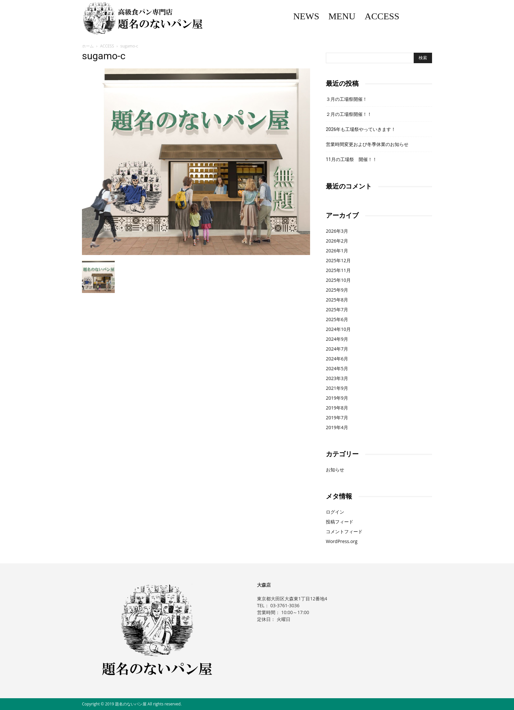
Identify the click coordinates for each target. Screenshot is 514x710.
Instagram (427, 16)
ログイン (335, 512)
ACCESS (382, 16)
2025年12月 (338, 260)
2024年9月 (337, 339)
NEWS (306, 16)
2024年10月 (338, 329)
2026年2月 (337, 241)
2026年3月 (337, 231)
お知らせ (335, 469)
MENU (341, 16)
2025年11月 (338, 270)
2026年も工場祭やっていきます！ (361, 129)
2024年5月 (337, 368)
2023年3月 (337, 378)
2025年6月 (337, 319)
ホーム (88, 46)
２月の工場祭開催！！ (349, 114)
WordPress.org (341, 541)
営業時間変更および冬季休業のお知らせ (367, 144)
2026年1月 (337, 250)
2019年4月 (337, 427)
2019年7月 (337, 417)
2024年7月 (337, 349)
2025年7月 (337, 309)
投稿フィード (339, 522)
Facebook (413, 16)
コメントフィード (344, 531)
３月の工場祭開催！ (346, 99)
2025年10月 (338, 280)
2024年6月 (337, 358)
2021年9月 (337, 388)
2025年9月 (337, 290)
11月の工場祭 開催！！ (351, 159)
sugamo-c (104, 56)
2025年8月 (337, 300)
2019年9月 (337, 398)
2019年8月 (337, 408)
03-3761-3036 (284, 605)
